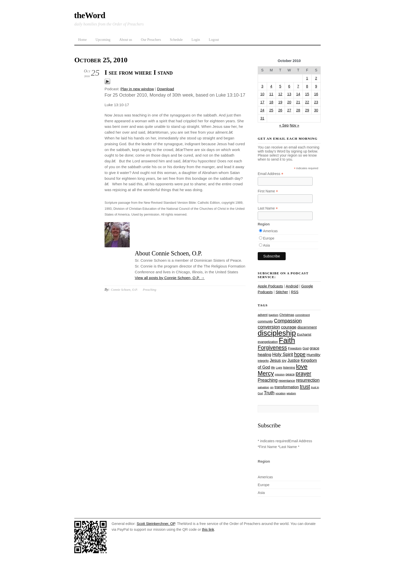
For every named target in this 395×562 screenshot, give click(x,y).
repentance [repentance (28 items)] (287, 380)
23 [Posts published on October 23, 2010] (316, 102)
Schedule (176, 40)
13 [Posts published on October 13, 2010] (289, 94)
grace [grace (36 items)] (314, 348)
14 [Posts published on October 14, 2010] (298, 94)
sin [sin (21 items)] (272, 387)
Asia (266, 245)
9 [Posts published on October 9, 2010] (316, 86)
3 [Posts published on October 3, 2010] (262, 86)
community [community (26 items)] (265, 321)
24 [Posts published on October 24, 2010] (262, 110)
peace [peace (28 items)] (290, 374)
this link (208, 529)
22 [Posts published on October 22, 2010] (307, 102)
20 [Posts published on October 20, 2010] (289, 102)
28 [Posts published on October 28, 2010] (298, 110)
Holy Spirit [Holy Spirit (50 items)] (282, 354)
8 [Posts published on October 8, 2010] (307, 86)
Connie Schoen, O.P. (124, 289)
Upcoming (102, 40)
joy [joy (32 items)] (284, 361)
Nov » (294, 125)
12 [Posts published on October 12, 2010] (280, 94)
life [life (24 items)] (273, 367)
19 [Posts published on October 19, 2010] (280, 102)
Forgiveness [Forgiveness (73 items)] (272, 348)
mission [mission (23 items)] (280, 374)
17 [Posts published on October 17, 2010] (262, 102)
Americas (270, 231)
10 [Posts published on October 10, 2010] (262, 94)
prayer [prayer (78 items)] (303, 373)
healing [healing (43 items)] (264, 354)
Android (292, 286)
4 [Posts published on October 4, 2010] (271, 86)
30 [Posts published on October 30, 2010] (316, 110)
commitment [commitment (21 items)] (302, 314)
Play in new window (137, 89)
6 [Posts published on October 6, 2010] (289, 86)
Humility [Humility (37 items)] (313, 354)
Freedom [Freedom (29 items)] (295, 348)
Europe (268, 238)
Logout (214, 40)
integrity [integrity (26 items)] (263, 361)
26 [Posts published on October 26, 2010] (280, 110)
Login (195, 40)
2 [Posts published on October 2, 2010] (316, 78)
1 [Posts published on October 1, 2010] (307, 78)
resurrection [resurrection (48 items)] (307, 380)
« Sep (284, 125)
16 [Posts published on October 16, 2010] (316, 94)
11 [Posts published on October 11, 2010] (271, 94)
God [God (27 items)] (306, 348)
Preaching (149, 289)
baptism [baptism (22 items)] (273, 314)
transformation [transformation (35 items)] (287, 387)
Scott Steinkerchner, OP (156, 524)
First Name (268, 191)
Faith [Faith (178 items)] (287, 340)
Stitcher (282, 292)
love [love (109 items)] (301, 366)
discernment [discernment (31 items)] (307, 327)
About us (125, 40)
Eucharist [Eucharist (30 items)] (304, 334)
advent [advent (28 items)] (263, 315)
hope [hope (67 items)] (300, 354)
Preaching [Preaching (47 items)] (268, 380)
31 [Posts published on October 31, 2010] (262, 118)
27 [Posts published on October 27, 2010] (289, 110)
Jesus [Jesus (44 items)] (275, 360)
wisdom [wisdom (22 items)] (291, 393)
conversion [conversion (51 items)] (269, 327)
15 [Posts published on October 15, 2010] (307, 94)
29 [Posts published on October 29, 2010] (307, 110)
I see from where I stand (139, 72)
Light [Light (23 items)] (279, 367)
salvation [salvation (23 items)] (263, 387)
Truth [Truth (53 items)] (269, 392)
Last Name (268, 208)
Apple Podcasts (270, 286)
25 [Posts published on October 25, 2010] (271, 110)
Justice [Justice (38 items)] (293, 360)
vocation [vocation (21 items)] (281, 393)
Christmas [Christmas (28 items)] (286, 315)
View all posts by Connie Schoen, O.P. (170, 278)
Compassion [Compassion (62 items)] (288, 320)
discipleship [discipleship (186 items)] (277, 333)
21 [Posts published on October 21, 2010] (298, 102)
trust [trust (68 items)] (305, 386)
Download (165, 89)
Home (82, 40)
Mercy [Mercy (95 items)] (266, 373)
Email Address (270, 173)
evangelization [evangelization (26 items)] (268, 342)
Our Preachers (151, 40)
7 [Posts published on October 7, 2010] (298, 86)
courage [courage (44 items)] (288, 327)
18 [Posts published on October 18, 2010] (271, 102)
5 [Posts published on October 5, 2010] (280, 86)
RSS (295, 292)
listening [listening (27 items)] (289, 367)
